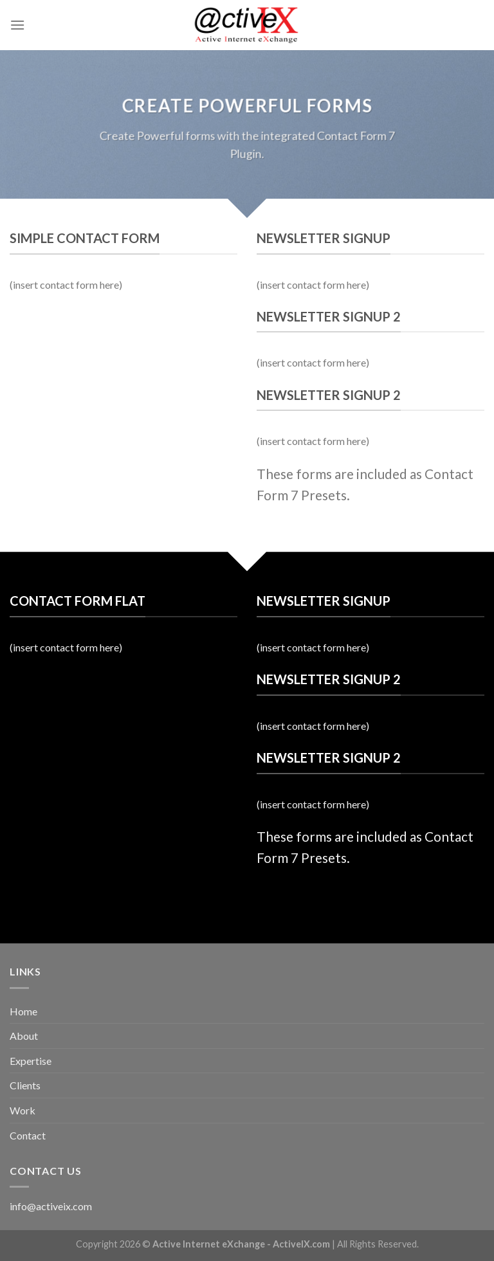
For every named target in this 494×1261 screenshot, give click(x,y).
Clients (25, 1085)
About (24, 1036)
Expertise (30, 1061)
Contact (28, 1135)
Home (23, 1011)
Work (22, 1110)
